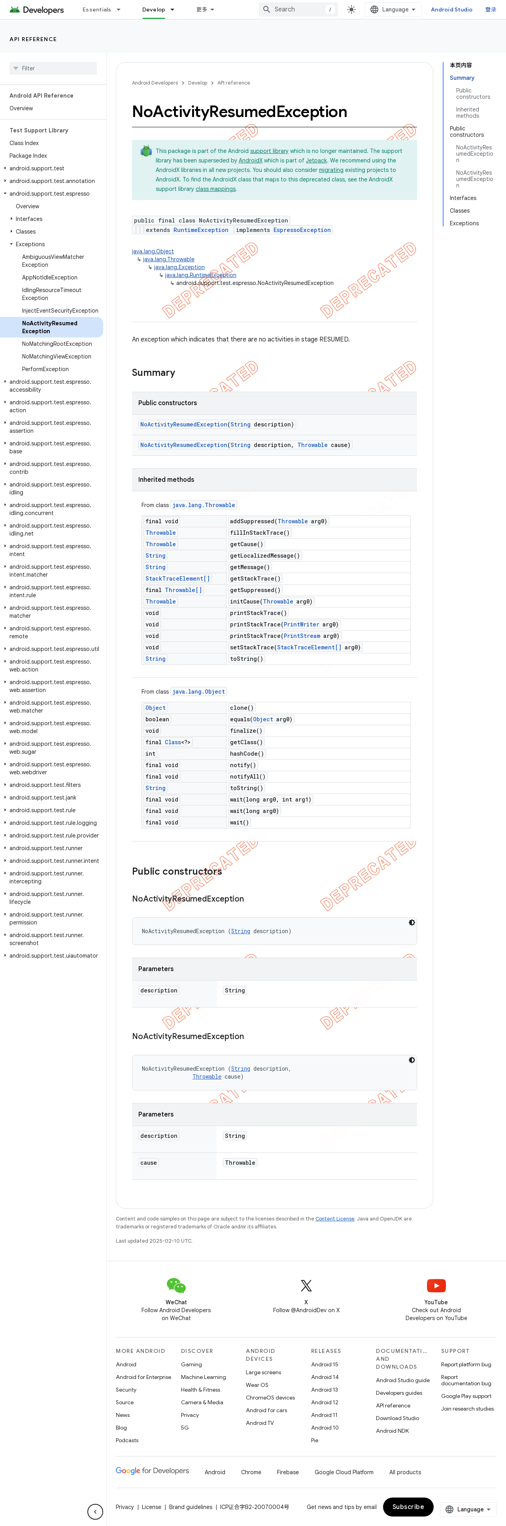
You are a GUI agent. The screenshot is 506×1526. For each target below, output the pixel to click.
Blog (121, 1427)
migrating (331, 170)
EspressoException (302, 230)
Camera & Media (202, 1402)
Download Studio (397, 1418)
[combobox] (298, 9)
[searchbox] (53, 68)
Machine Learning (203, 1377)
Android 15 (324, 1364)
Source (125, 1402)
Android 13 (324, 1389)
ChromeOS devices (270, 1397)
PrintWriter (301, 624)
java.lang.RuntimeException (200, 275)
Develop (197, 82)
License (151, 1507)
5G (185, 1427)
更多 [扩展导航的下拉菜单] (202, 9)
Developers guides (399, 1392)
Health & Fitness (200, 1389)
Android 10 (325, 1427)
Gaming (191, 1364)
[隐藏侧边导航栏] (95, 1512)
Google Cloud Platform (344, 1472)
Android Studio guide (403, 1380)
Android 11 (324, 1414)
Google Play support (466, 1396)
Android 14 (325, 1377)
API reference (33, 39)
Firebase (288, 1472)
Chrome (251, 1472)
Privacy (190, 1414)
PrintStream (302, 635)
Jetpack (316, 160)
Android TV (260, 1422)
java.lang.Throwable (168, 259)
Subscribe (409, 1507)
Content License (335, 1218)
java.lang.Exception (179, 267)
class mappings (216, 188)
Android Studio (452, 9)
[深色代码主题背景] (412, 922)
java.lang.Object (153, 251)
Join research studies (467, 1408)
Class (173, 742)
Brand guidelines (190, 1507)
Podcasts (127, 1440)
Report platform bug (466, 1364)
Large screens (263, 1372)
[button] (51, 168)
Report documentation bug (466, 1380)
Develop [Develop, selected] (154, 9)
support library (269, 151)
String (240, 424)
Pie (314, 1440)
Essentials (97, 9)
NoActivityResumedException (183, 424)
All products (405, 1472)
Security (126, 1389)
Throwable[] (183, 590)
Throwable (312, 445)
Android (126, 1364)
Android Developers (155, 82)
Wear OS (257, 1384)
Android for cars (266, 1410)
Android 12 (324, 1402)
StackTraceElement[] (177, 578)
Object (155, 707)
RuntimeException (201, 230)
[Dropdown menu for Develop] (176, 9)
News (123, 1414)
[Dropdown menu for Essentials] (122, 9)
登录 (491, 9)
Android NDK (392, 1430)
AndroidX (250, 160)
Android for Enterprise (143, 1377)
